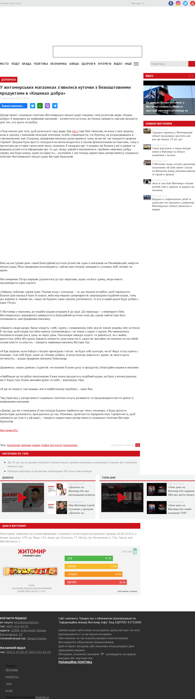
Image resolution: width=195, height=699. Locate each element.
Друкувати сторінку (122, 445)
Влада (26, 64)
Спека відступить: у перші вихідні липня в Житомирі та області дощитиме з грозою (171, 152)
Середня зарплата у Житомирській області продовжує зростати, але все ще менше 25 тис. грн (172, 136)
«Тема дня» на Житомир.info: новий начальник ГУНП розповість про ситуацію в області (179, 513)
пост (75, 131)
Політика (41, 64)
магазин (26, 445)
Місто (4, 64)
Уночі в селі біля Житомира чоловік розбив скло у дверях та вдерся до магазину (173, 187)
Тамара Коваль (36, 638)
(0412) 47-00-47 (17, 652)
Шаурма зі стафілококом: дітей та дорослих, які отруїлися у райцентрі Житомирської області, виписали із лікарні (173, 204)
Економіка (58, 64)
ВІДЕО (118, 64)
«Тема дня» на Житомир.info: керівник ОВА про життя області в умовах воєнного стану (181, 494)
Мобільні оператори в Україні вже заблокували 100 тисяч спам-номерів (50, 471)
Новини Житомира (159, 123)
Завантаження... (13, 106)
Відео (149, 76)
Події (15, 64)
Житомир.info (9, 430)
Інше (128, 64)
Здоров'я (88, 64)
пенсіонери (70, 445)
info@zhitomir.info (26, 622)
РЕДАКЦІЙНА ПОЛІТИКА (75, 662)
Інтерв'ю (104, 64)
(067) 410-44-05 (17, 626)
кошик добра (40, 445)
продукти (56, 445)
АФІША (74, 64)
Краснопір (13, 445)
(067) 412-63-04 (40, 652)
